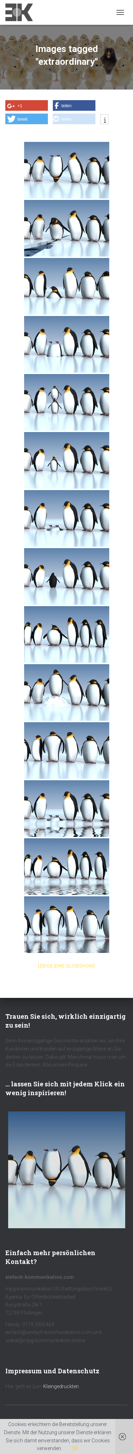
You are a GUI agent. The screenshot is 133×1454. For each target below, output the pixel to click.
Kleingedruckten (61, 1386)
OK (75, 1448)
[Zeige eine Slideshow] (66, 966)
